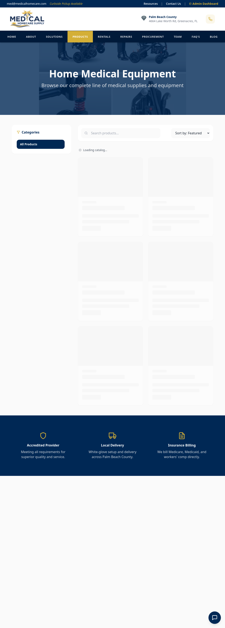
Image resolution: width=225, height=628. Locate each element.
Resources (151, 4)
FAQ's (196, 36)
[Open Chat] (214, 617)
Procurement (153, 36)
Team (178, 36)
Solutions (54, 36)
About (31, 36)
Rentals (104, 36)
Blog (214, 36)
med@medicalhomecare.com (26, 4)
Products (80, 36)
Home (11, 36)
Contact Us (173, 4)
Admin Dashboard (203, 4)
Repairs (126, 36)
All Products (28, 144)
